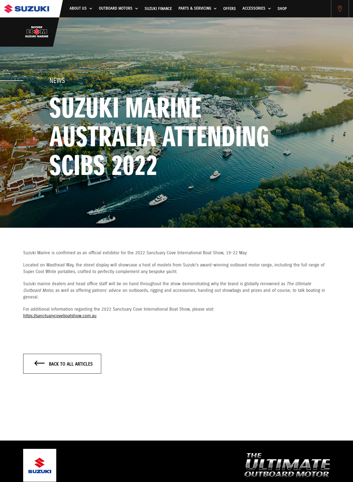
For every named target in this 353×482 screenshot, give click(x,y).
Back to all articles (63, 364)
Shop (282, 8)
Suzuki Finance (158, 8)
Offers (229, 8)
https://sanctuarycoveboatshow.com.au (60, 316)
